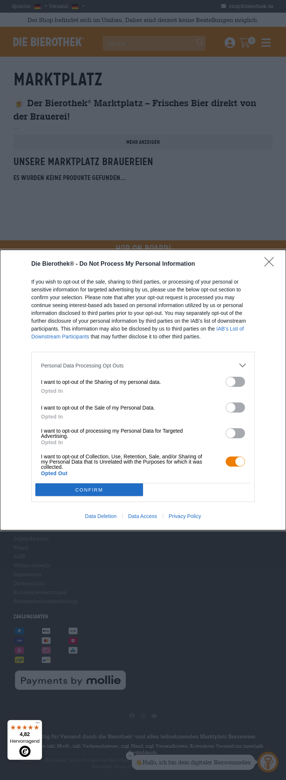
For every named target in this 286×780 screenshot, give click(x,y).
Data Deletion (101, 516)
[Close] (271, 264)
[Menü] (37, 724)
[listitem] (143, 365)
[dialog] (143, 390)
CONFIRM (89, 490)
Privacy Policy (185, 516)
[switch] (235, 382)
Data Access (142, 516)
